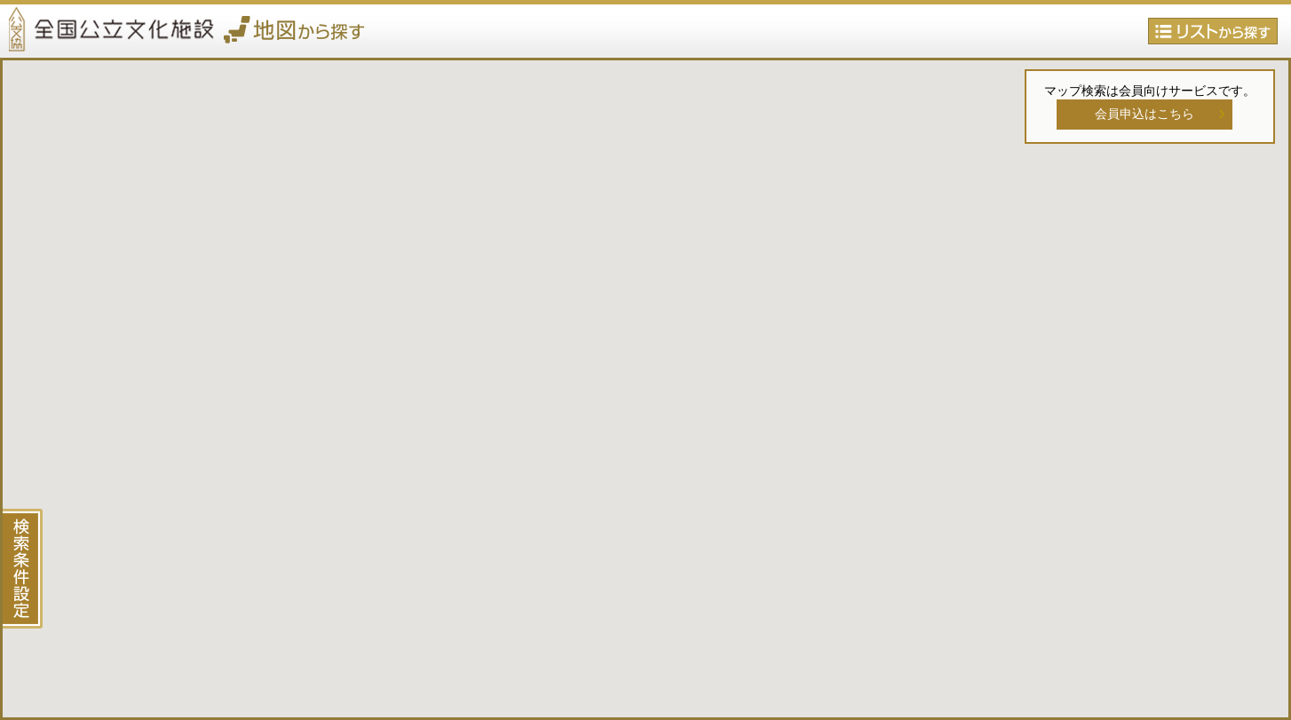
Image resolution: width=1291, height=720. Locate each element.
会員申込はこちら (1144, 114)
